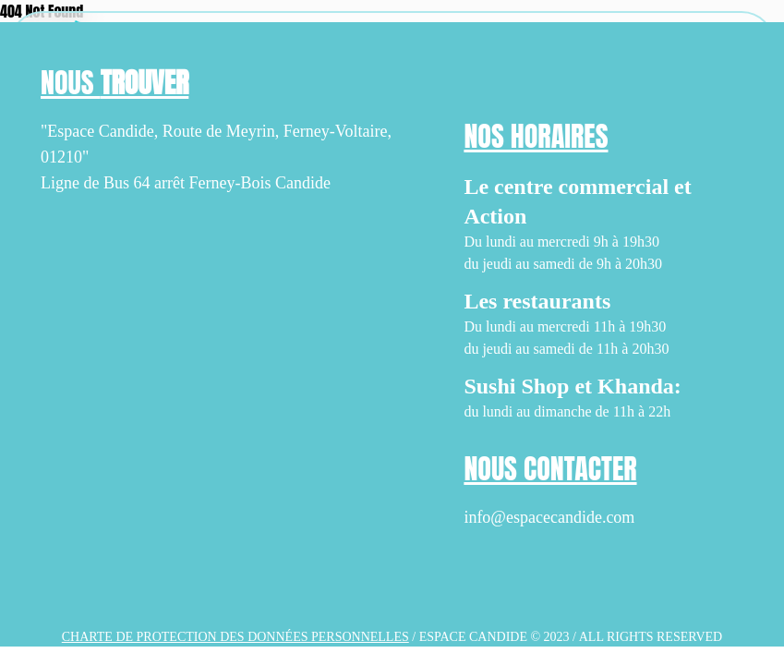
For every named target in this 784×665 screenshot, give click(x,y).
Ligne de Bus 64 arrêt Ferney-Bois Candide (186, 183)
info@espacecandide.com (549, 517)
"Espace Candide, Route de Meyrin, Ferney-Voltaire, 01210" (216, 144)
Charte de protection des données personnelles (235, 637)
